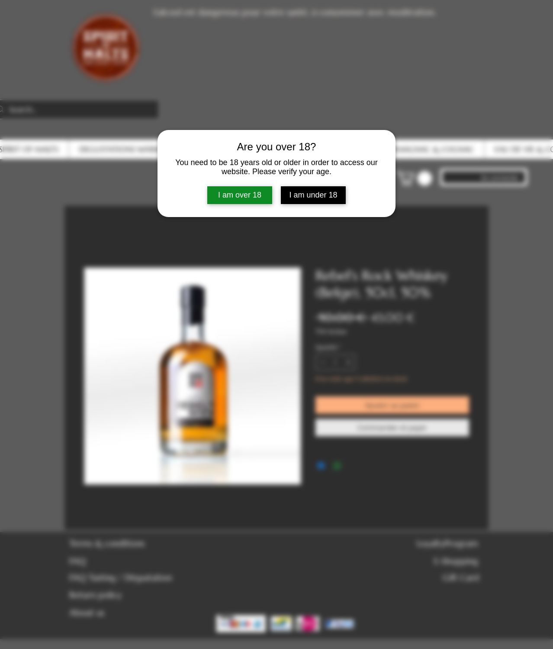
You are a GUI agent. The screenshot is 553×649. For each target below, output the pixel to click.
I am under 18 (313, 195)
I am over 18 (239, 195)
